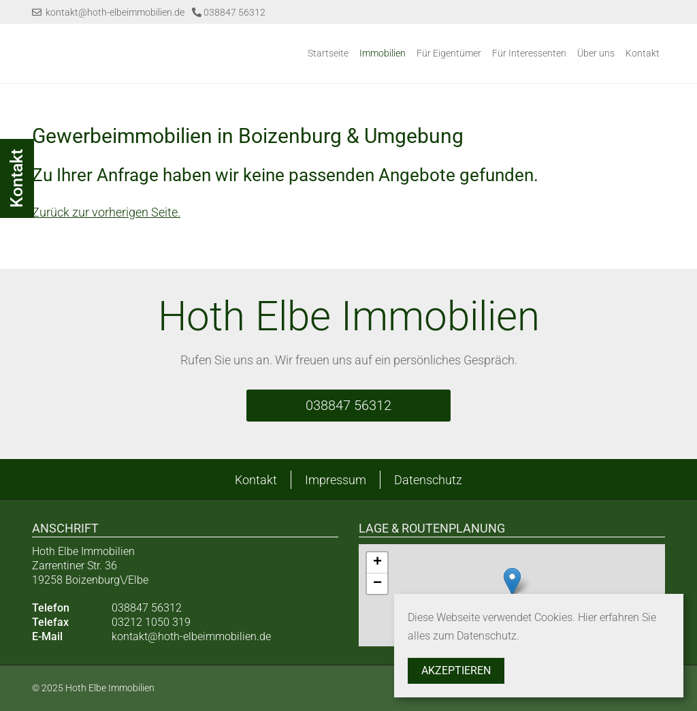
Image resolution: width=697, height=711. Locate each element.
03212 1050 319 (151, 622)
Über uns (596, 53)
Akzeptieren (456, 670)
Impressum (335, 480)
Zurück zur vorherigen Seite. (106, 212)
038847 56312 (228, 12)
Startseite (328, 53)
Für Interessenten (529, 53)
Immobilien (382, 53)
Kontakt (643, 53)
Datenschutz (428, 480)
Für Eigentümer (449, 53)
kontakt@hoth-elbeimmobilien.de (108, 12)
